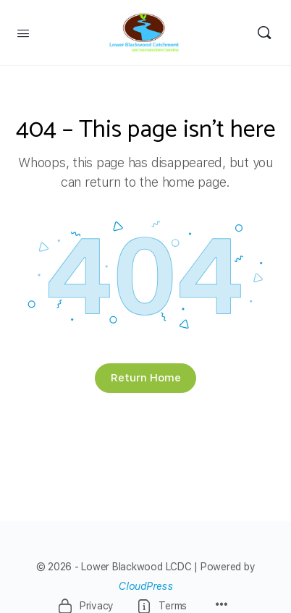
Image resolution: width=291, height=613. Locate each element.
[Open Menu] (23, 31)
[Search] (264, 32)
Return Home (146, 377)
